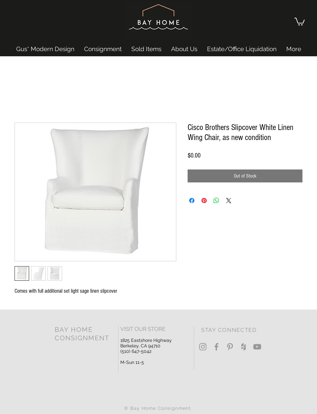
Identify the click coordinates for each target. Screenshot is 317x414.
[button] (299, 21)
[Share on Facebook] (192, 200)
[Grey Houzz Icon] (243, 347)
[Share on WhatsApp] (216, 200)
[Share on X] (229, 200)
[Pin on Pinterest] (204, 200)
